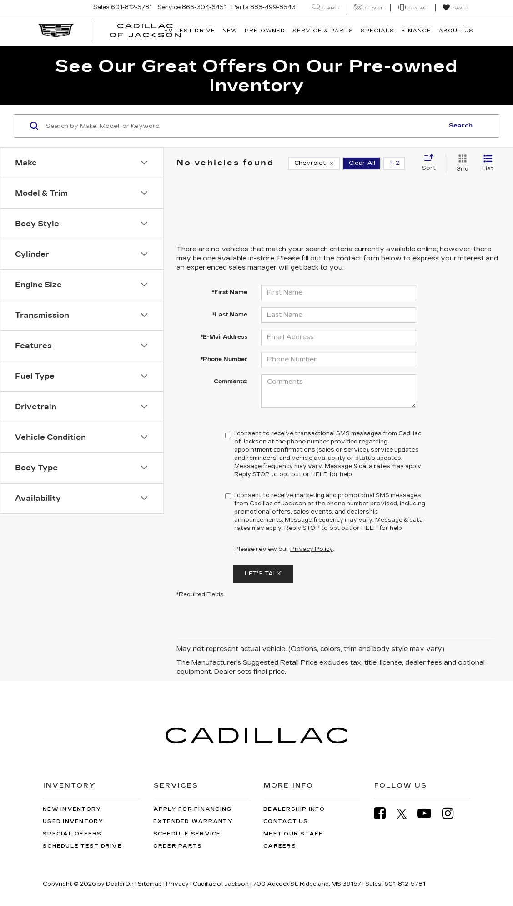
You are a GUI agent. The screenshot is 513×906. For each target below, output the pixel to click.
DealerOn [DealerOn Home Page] (120, 884)
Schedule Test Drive (82, 846)
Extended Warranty (193, 822)
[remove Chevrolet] (314, 163)
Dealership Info (294, 809)
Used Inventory (73, 822)
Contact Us (285, 822)
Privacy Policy (311, 549)
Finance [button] (416, 31)
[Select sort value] (431, 163)
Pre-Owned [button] (265, 31)
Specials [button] (378, 31)
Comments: (230, 381)
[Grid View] (460, 163)
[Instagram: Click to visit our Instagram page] (452, 813)
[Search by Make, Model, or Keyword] (243, 126)
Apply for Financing (192, 809)
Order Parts (177, 846)
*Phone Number (224, 359)
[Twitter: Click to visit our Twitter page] (406, 813)
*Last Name (229, 314)
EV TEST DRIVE (189, 31)
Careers (279, 846)
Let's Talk (263, 573)
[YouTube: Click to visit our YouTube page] (428, 813)
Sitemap (150, 884)
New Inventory (72, 809)
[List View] (487, 163)
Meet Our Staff (293, 834)
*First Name (229, 292)
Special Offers (72, 834)
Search (461, 125)
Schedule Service (187, 834)
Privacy (177, 884)
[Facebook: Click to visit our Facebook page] (384, 813)
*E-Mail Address (224, 337)
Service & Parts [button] (322, 31)
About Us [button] (455, 31)
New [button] (229, 31)
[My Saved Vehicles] (455, 8)
